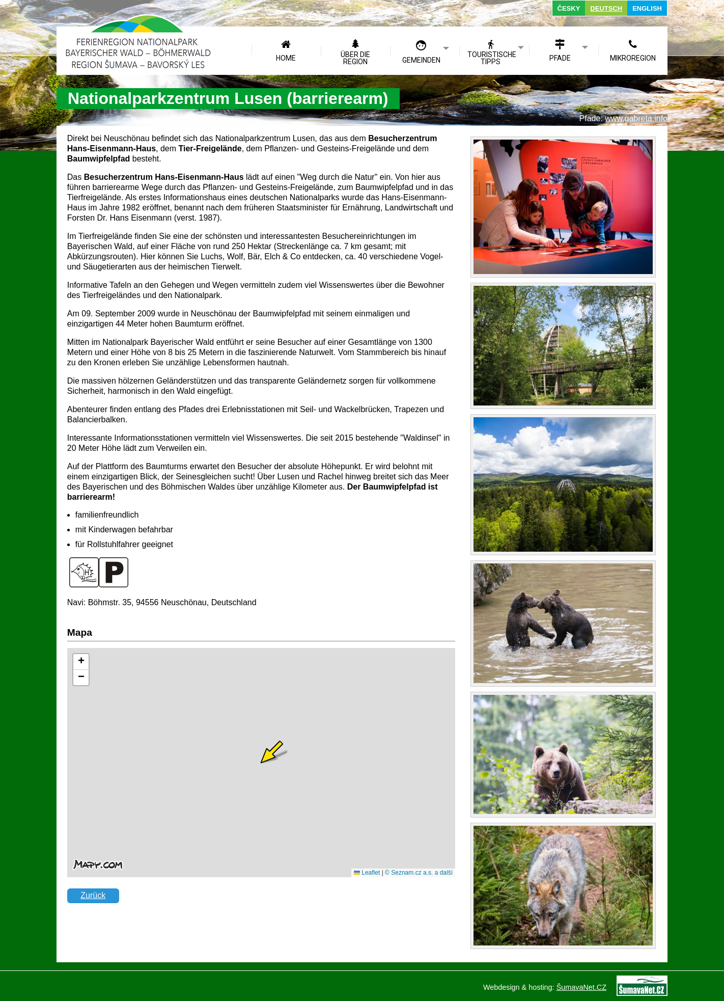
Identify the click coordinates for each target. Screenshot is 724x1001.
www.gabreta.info (636, 118)
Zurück (92, 895)
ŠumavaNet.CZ (581, 987)
